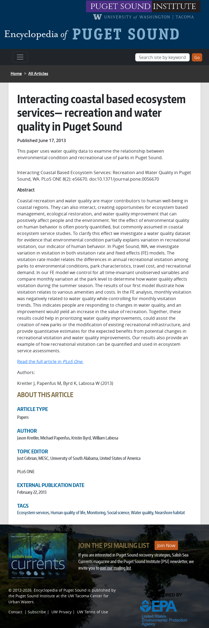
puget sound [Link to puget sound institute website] (120, 6)
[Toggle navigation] (20, 57)
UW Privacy (61, 611)
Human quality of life (68, 512)
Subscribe (37, 611)
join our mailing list (115, 568)
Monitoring (96, 512)
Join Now (166, 545)
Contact (15, 611)
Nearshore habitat (170, 512)
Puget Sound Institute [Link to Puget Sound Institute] (35, 595)
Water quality (142, 512)
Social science (118, 512)
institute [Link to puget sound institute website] (174, 6)
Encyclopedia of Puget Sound (60, 590)
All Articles (38, 73)
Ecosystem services (33, 512)
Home (16, 73)
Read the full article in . (50, 362)
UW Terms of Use (92, 611)
